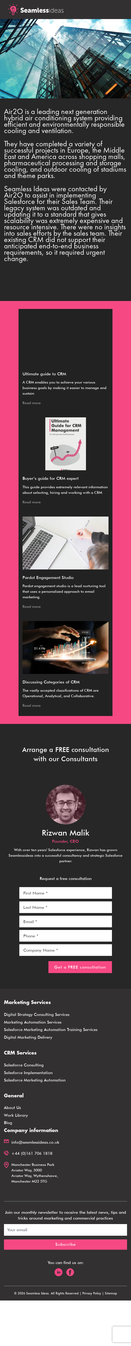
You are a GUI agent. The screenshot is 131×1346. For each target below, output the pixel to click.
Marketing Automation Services (32, 1022)
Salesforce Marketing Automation (35, 1080)
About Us (12, 1107)
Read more (31, 403)
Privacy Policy (91, 1293)
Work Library (16, 1115)
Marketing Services (27, 1002)
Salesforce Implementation (28, 1072)
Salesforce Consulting (24, 1065)
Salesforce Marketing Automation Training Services (50, 1029)
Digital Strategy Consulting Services (36, 1014)
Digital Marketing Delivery (28, 1037)
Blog (8, 1122)
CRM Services (20, 1053)
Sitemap (111, 1293)
